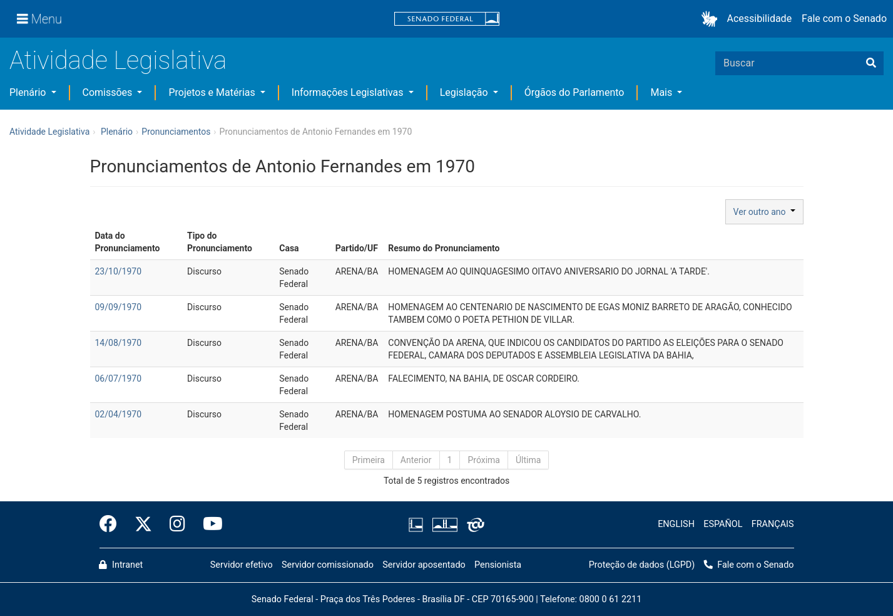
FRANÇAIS (773, 524)
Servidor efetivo (241, 565)
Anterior (416, 460)
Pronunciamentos (175, 132)
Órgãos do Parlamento (574, 92)
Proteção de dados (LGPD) (642, 565)
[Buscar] (871, 63)
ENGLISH (676, 524)
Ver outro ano (764, 212)
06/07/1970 (118, 378)
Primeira (368, 460)
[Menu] (39, 19)
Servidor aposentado (423, 565)
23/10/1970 (118, 271)
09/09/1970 (118, 307)
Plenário (28, 92)
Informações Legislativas (349, 92)
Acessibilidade (759, 18)
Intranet (121, 565)
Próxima (483, 460)
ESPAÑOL (722, 524)
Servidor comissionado (328, 565)
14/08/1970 (118, 343)
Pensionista (497, 565)
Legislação (465, 92)
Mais (662, 92)
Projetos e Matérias (212, 92)
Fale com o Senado (844, 18)
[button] (712, 19)
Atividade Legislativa (118, 60)
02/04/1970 (118, 414)
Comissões (109, 92)
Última (528, 460)
